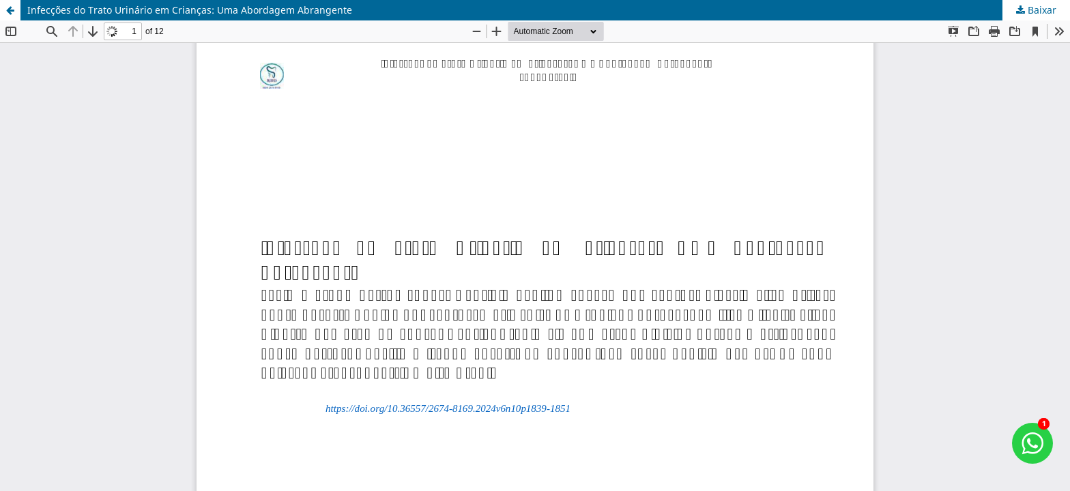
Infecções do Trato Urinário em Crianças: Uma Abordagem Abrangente (189, 9)
